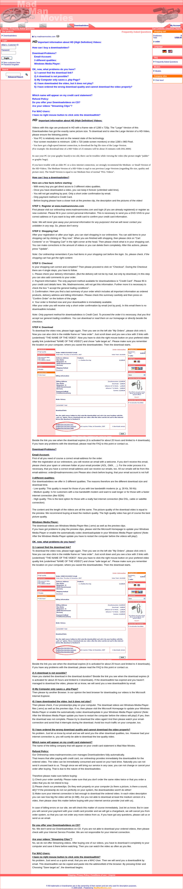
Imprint (179, 29)
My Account (175, 26)
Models (158, 71)
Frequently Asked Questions (22, 29)
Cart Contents (158, 29)
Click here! (159, 80)
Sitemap (91, 881)
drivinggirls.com (32, 26)
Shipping (72, 875)
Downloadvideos (81, 26)
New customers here (11, 63)
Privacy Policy (83, 875)
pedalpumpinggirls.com (57, 26)
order (157, 42)
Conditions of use (98, 875)
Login (4, 41)
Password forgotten (11, 65)
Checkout (170, 29)
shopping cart (160, 32)
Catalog (4, 29)
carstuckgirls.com (10, 26)
